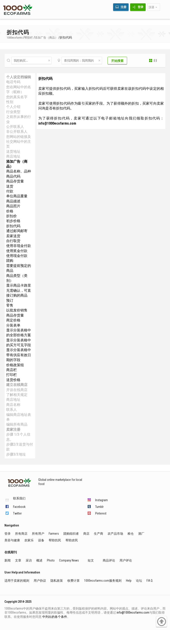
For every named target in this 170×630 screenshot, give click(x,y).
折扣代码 (13, 226)
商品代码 (13, 176)
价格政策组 (15, 365)
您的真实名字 (16, 97)
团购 (9, 260)
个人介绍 (13, 107)
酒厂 (141, 533)
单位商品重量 (16, 196)
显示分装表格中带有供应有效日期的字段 (18, 355)
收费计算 (73, 580)
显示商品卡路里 (18, 285)
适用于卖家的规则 (16, 580)
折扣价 (11, 216)
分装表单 (13, 325)
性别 (9, 102)
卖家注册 (13, 429)
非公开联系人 (16, 131)
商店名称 (13, 405)
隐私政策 (56, 580)
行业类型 (13, 112)
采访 (29, 560)
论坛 (139, 580)
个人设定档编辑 (18, 77)
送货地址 (13, 151)
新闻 (7, 560)
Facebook (19, 507)
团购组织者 (71, 533)
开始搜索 (117, 61)
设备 (41, 540)
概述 (39, 560)
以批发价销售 (16, 310)
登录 (140, 7)
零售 (9, 305)
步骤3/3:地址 (16, 454)
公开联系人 (15, 127)
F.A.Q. (150, 580)
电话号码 (13, 82)
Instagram (101, 500)
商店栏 (11, 370)
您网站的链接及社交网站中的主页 (18, 142)
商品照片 (13, 206)
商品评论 (109, 560)
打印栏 (11, 375)
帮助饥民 (55, 540)
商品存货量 (15, 181)
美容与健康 (12, 540)
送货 (9, 186)
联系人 (11, 409)
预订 (9, 300)
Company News (69, 560)
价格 (9, 211)
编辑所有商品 (16, 424)
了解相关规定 (16, 395)
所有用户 (38, 533)
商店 (86, 533)
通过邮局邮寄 (16, 231)
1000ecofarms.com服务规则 (103, 580)
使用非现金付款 (18, 246)
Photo (51, 560)
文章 (18, 560)
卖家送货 (13, 236)
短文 (91, 560)
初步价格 (13, 221)
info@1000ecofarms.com (133, 612)
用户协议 (40, 580)
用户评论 (126, 560)
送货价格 (13, 380)
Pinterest (100, 513)
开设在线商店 (16, 390)
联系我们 (19, 498)
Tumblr (99, 507)
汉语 (151, 7)
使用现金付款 (16, 256)
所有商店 (21, 533)
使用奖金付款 (16, 251)
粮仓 (131, 533)
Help (128, 580)
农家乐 (29, 540)
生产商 (98, 533)
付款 (9, 191)
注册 (123, 7)
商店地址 (13, 156)
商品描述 (13, 201)
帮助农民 (72, 540)
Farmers (54, 533)
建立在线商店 (16, 385)
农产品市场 (115, 533)
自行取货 (13, 241)
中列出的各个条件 (54, 616)
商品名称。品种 (18, 171)
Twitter (17, 513)
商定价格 (13, 320)
